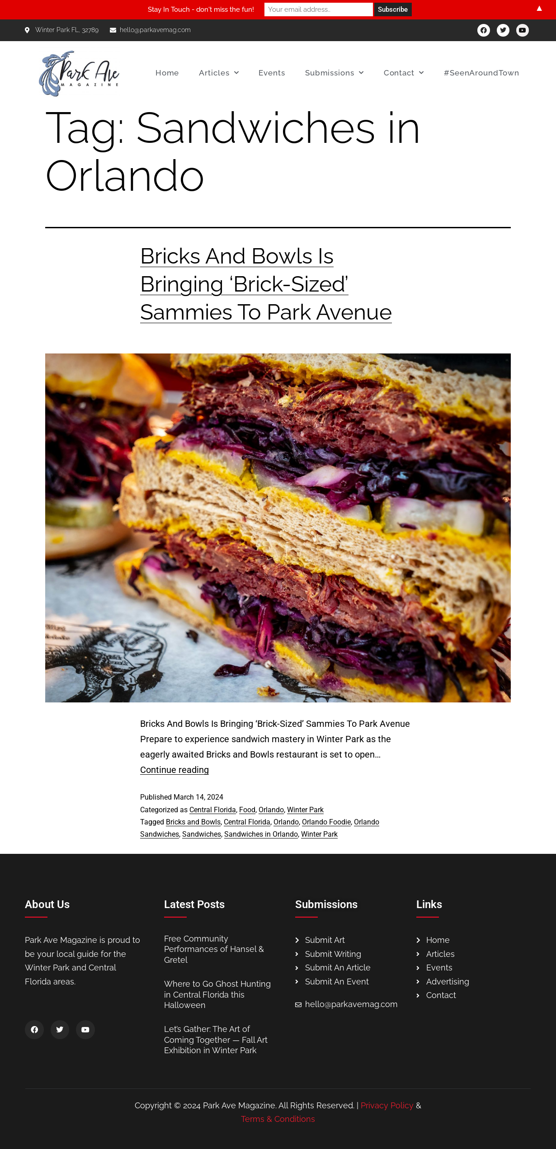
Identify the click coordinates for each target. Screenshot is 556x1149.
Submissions (334, 73)
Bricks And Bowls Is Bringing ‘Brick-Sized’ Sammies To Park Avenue (266, 284)
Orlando (271, 809)
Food (247, 809)
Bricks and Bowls (193, 822)
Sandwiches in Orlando (261, 834)
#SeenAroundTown (481, 72)
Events (272, 72)
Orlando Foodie (326, 822)
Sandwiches (201, 834)
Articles (219, 73)
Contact (404, 73)
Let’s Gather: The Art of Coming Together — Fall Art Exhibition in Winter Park (216, 1039)
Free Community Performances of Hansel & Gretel (214, 949)
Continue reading (174, 769)
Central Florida (212, 809)
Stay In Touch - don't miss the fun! (201, 9)
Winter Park (305, 809)
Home (167, 72)
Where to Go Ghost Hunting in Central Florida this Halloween (217, 994)
